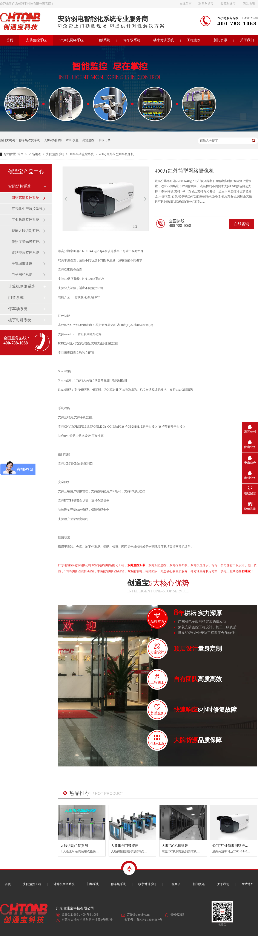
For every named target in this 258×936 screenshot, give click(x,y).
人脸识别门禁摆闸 (124, 845)
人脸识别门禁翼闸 (74, 845)
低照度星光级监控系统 (27, 241)
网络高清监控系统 (82, 154)
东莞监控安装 (136, 565)
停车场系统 (131, 40)
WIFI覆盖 (72, 140)
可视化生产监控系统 (27, 209)
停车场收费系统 (29, 140)
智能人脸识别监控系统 (27, 230)
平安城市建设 (22, 263)
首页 (20, 154)
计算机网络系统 (72, 40)
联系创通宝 (205, 3)
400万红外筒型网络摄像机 (116, 154)
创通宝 (246, 571)
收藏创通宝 (228, 3)
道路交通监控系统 (25, 252)
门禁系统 (103, 40)
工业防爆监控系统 (25, 220)
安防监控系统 (36, 40)
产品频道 (35, 154)
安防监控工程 (32, 884)
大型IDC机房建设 (175, 845)
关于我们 (223, 884)
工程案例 (194, 40)
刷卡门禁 (104, 140)
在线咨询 (241, 224)
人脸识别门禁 (53, 140)
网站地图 (249, 3)
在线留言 (186, 3)
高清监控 (88, 140)
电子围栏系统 (22, 274)
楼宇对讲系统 (163, 40)
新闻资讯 (220, 40)
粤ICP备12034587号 (149, 919)
